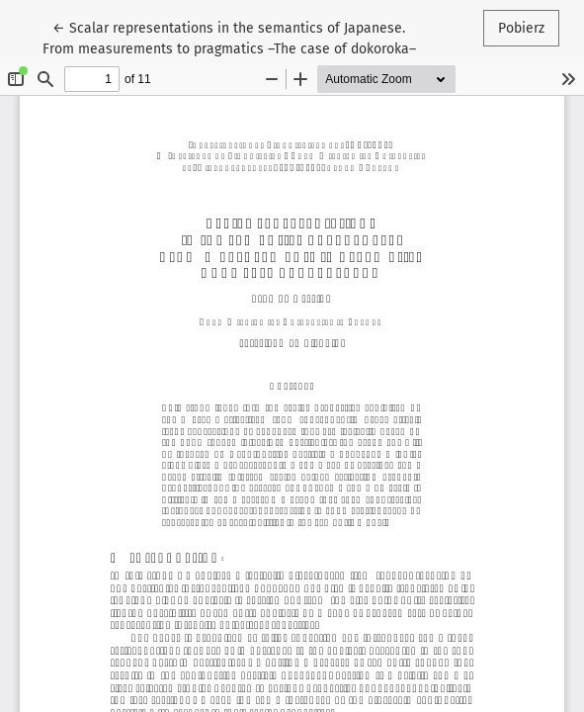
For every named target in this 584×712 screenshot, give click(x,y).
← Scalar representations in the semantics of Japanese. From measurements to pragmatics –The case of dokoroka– (229, 37)
